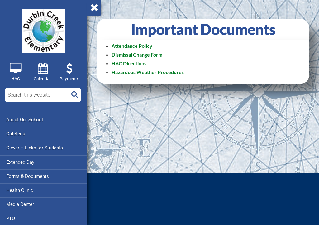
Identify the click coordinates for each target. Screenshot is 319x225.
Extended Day (20, 162)
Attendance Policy (132, 46)
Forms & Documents (27, 176)
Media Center (20, 204)
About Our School (24, 119)
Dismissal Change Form (137, 55)
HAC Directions (129, 63)
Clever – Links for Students (34, 148)
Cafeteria (15, 134)
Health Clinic (19, 190)
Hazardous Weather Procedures (148, 72)
